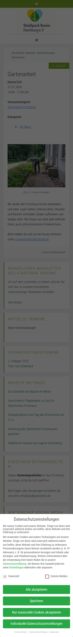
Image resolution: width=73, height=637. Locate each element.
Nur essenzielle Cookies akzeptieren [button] (36, 612)
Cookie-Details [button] (20, 632)
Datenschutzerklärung (14, 563)
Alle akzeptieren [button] (36, 589)
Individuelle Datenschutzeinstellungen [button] (36, 624)
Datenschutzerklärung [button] (38, 632)
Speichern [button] (36, 601)
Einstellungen (16, 567)
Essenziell (11, 576)
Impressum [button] (54, 632)
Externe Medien (56, 576)
